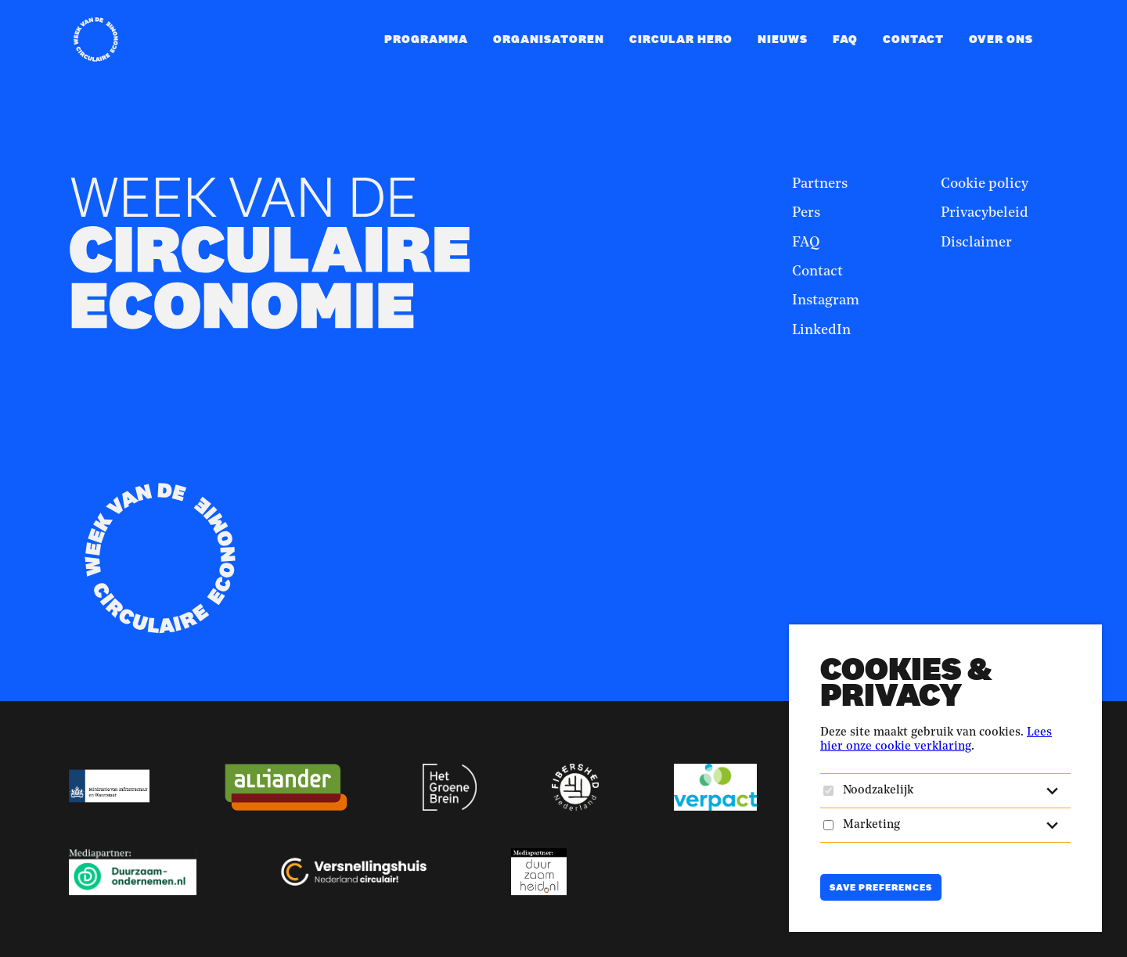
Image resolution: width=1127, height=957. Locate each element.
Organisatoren (548, 38)
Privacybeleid (984, 213)
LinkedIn (821, 330)
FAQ (845, 38)
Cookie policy (984, 184)
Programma (426, 38)
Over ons (1001, 38)
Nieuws (783, 38)
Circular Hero (681, 38)
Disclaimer (976, 243)
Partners (820, 184)
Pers (806, 213)
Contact (913, 38)
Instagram (825, 300)
